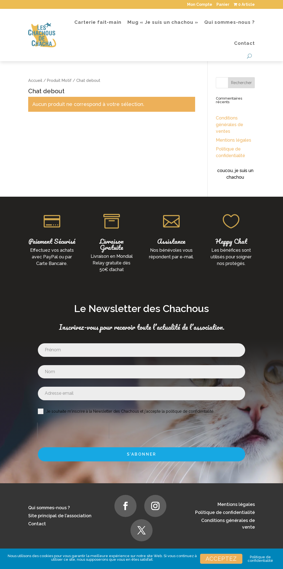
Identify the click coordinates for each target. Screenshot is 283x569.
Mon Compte (199, 4)
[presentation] (73, 430)
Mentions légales (233, 140)
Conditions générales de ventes (229, 124)
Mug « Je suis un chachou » (162, 22)
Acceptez (221, 558)
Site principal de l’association (59, 515)
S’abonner (141, 454)
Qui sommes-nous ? (229, 22)
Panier (222, 4)
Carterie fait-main (97, 22)
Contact (244, 43)
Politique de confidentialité (225, 512)
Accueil (35, 80)
